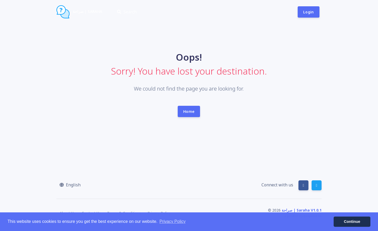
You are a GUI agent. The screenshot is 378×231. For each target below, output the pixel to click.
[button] (70, 185)
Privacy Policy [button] (172, 221)
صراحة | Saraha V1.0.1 (302, 210)
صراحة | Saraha (79, 11)
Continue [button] (352, 221)
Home (189, 111)
